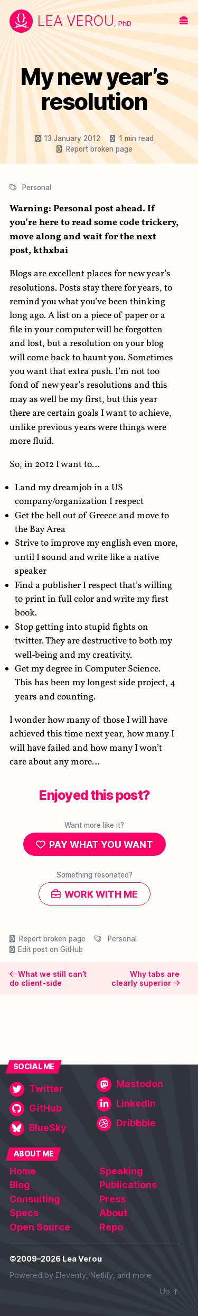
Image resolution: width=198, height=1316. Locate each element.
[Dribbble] (138, 1123)
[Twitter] (51, 1089)
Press (112, 1199)
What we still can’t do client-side (48, 979)
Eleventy (70, 1275)
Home (23, 1171)
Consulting (35, 1199)
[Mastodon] (138, 1084)
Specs (24, 1212)
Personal (36, 187)
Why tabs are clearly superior (145, 979)
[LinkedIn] (138, 1104)
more (142, 1275)
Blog (20, 1184)
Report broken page (99, 149)
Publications (128, 1184)
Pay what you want (101, 844)
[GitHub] (51, 1109)
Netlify (101, 1275)
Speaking (121, 1171)
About (113, 1212)
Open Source (40, 1227)
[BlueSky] (51, 1128)
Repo (111, 1227)
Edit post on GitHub (50, 949)
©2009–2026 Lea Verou (56, 1259)
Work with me (101, 894)
